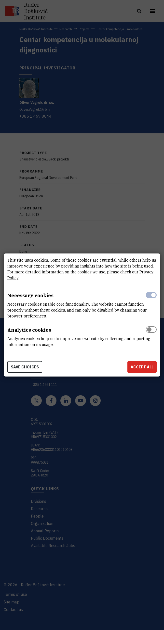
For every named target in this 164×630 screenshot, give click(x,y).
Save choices (25, 366)
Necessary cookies (30, 295)
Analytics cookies (29, 330)
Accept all (142, 366)
